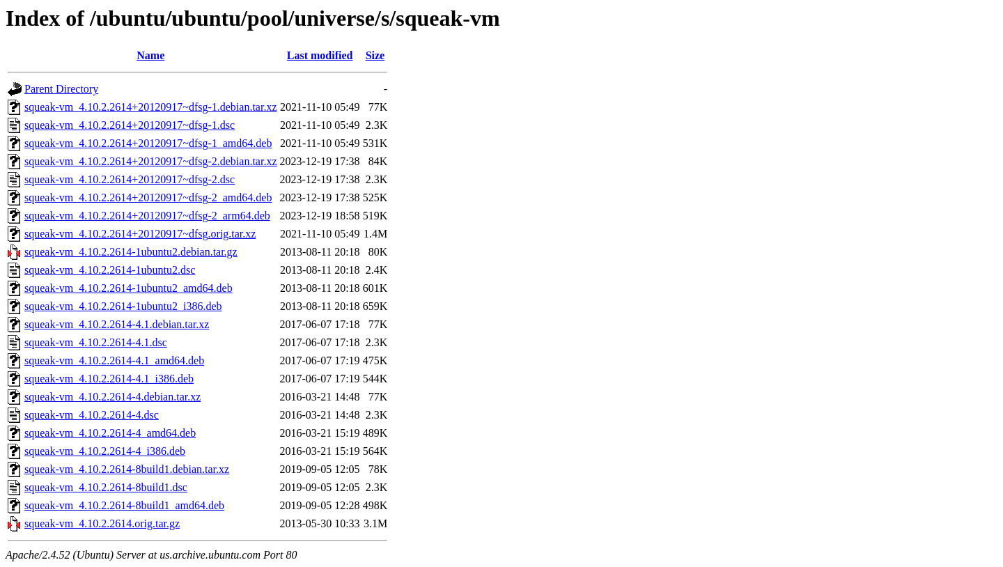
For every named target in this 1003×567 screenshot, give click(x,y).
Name (150, 55)
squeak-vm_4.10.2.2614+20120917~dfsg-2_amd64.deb (148, 197)
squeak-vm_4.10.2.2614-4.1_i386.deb (109, 379)
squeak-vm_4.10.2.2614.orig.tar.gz (102, 523)
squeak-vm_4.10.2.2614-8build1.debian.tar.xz (126, 469)
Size (375, 55)
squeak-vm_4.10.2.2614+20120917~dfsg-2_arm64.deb (147, 216)
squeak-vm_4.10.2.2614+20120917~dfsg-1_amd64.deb (148, 143)
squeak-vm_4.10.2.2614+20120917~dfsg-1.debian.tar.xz (150, 107)
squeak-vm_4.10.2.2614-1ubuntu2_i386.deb (123, 306)
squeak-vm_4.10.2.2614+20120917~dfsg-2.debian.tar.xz (150, 161)
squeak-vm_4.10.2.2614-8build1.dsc (105, 487)
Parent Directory (61, 89)
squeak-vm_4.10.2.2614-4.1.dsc (95, 342)
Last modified (320, 55)
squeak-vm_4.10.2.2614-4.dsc (91, 415)
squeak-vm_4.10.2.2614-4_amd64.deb (110, 433)
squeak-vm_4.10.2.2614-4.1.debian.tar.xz (116, 324)
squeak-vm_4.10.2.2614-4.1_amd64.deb (114, 360)
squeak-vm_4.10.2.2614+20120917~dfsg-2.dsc (129, 179)
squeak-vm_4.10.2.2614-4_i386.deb (104, 451)
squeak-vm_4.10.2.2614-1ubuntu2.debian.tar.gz (131, 252)
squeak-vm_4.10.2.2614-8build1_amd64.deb (124, 505)
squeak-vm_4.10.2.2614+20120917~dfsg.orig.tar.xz (140, 234)
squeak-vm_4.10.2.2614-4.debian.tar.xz (112, 397)
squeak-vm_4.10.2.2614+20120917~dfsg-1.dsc (129, 125)
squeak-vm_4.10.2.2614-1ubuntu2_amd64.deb (128, 288)
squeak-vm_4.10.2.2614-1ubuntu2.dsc (109, 270)
